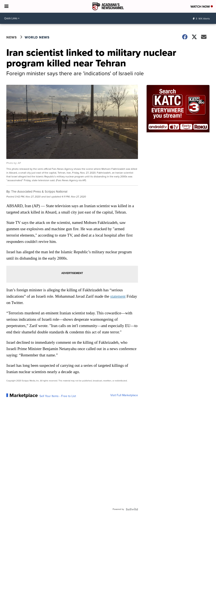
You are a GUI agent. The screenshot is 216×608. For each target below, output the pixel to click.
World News (37, 37)
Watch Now (201, 6)
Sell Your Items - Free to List (57, 396)
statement (118, 296)
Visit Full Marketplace (124, 395)
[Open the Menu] (6, 6)
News (11, 37)
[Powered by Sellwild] (132, 509)
